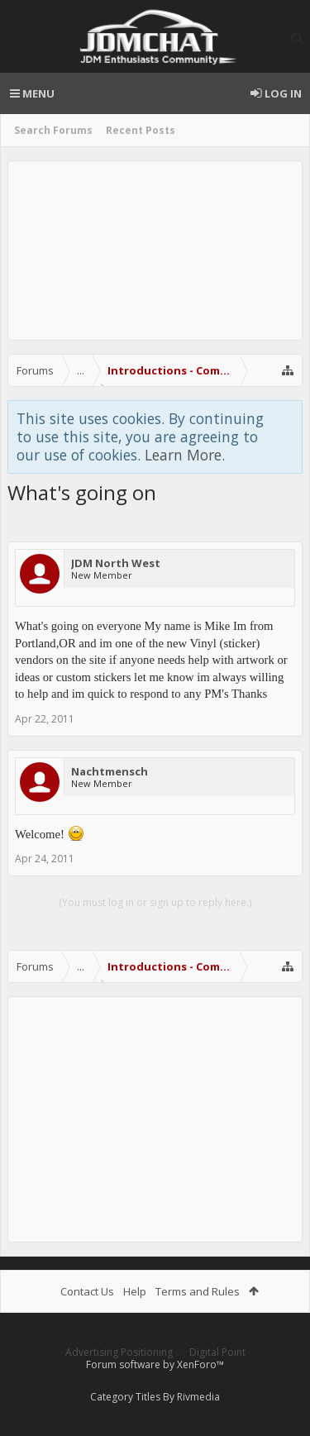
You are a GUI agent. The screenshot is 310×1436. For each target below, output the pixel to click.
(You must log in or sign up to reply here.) (155, 902)
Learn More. (185, 455)
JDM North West (115, 563)
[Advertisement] (155, 250)
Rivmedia (198, 1397)
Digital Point (217, 1352)
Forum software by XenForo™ (155, 1364)
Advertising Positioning (119, 1352)
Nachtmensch (109, 771)
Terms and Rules (197, 1291)
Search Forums (53, 130)
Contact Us (87, 1291)
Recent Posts (140, 130)
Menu (32, 93)
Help (134, 1291)
